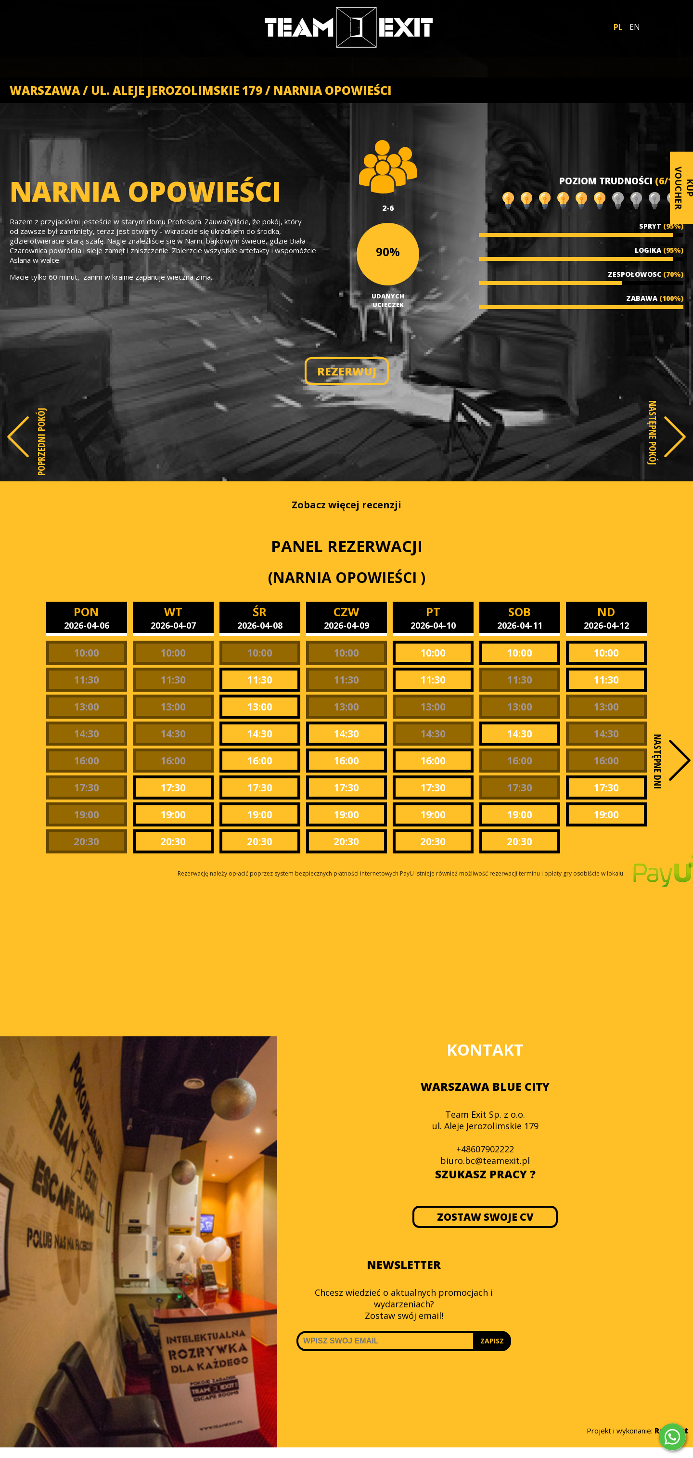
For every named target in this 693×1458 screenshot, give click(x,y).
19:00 (86, 814)
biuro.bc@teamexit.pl (485, 1160)
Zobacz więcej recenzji (346, 504)
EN (634, 27)
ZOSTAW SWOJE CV (485, 1217)
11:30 (86, 679)
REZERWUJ (346, 371)
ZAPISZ (492, 1340)
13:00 (86, 706)
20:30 (86, 841)
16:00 (86, 760)
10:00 (86, 652)
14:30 (86, 733)
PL (618, 27)
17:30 (86, 787)
